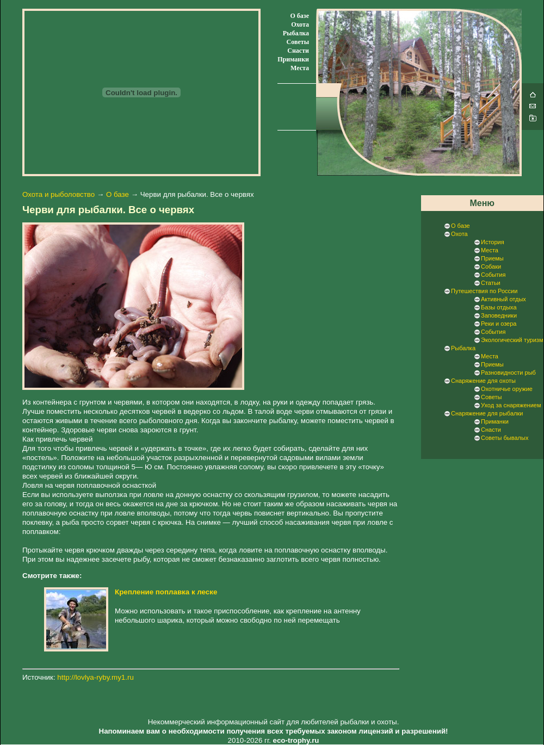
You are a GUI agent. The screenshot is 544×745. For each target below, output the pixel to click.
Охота (300, 24)
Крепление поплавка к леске (166, 592)
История (492, 242)
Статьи (490, 283)
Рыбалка (296, 33)
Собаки (491, 266)
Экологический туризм (512, 340)
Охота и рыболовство (58, 194)
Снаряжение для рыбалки (487, 413)
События (493, 274)
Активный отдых (503, 299)
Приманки (293, 59)
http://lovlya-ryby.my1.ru (95, 677)
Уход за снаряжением (511, 405)
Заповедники (499, 315)
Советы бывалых (504, 437)
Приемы (492, 258)
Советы (298, 42)
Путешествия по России (484, 291)
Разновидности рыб (508, 372)
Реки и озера (498, 323)
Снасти (298, 50)
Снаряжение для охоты (483, 380)
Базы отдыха (499, 307)
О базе (299, 16)
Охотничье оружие (507, 389)
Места (299, 68)
